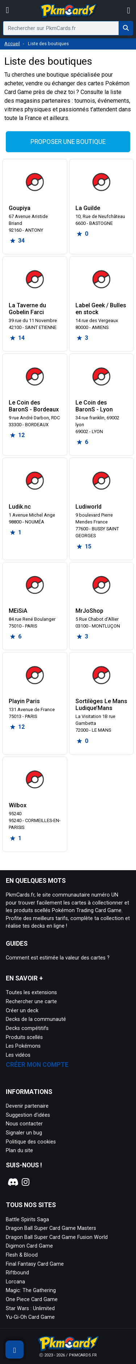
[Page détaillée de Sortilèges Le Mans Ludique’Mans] (101, 675)
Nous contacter (24, 1124)
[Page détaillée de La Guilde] (101, 181)
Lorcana (15, 1282)
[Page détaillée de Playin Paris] (35, 675)
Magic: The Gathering (31, 1290)
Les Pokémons (23, 1046)
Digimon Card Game (29, 1246)
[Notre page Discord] (12, 1182)
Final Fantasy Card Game (35, 1264)
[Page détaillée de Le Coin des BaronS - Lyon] (101, 376)
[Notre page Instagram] (26, 1182)
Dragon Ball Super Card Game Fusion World (57, 1237)
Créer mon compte (37, 1064)
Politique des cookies (31, 1142)
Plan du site (19, 1150)
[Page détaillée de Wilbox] (35, 779)
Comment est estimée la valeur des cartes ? (58, 958)
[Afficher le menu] (7, 10)
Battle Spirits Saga (27, 1220)
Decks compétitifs (27, 1028)
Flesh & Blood (22, 1255)
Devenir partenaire (27, 1106)
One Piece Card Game (32, 1299)
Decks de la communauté (36, 1019)
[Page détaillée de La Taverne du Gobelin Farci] (35, 279)
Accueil (12, 43)
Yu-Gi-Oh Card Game (30, 1317)
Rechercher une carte (31, 1002)
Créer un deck (22, 1011)
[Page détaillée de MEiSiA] (35, 585)
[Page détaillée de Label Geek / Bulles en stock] (101, 279)
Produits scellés (24, 1037)
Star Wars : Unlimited (30, 1308)
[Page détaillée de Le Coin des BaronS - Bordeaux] (35, 376)
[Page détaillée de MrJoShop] (101, 585)
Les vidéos (18, 1055)
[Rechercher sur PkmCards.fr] (126, 28)
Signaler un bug (24, 1133)
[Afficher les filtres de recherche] (14, 1350)
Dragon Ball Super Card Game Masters (51, 1228)
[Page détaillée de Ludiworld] (101, 480)
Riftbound (17, 1273)
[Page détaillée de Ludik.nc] (35, 480)
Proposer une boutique (68, 141)
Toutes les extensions (31, 992)
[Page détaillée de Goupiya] (35, 181)
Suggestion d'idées (28, 1115)
